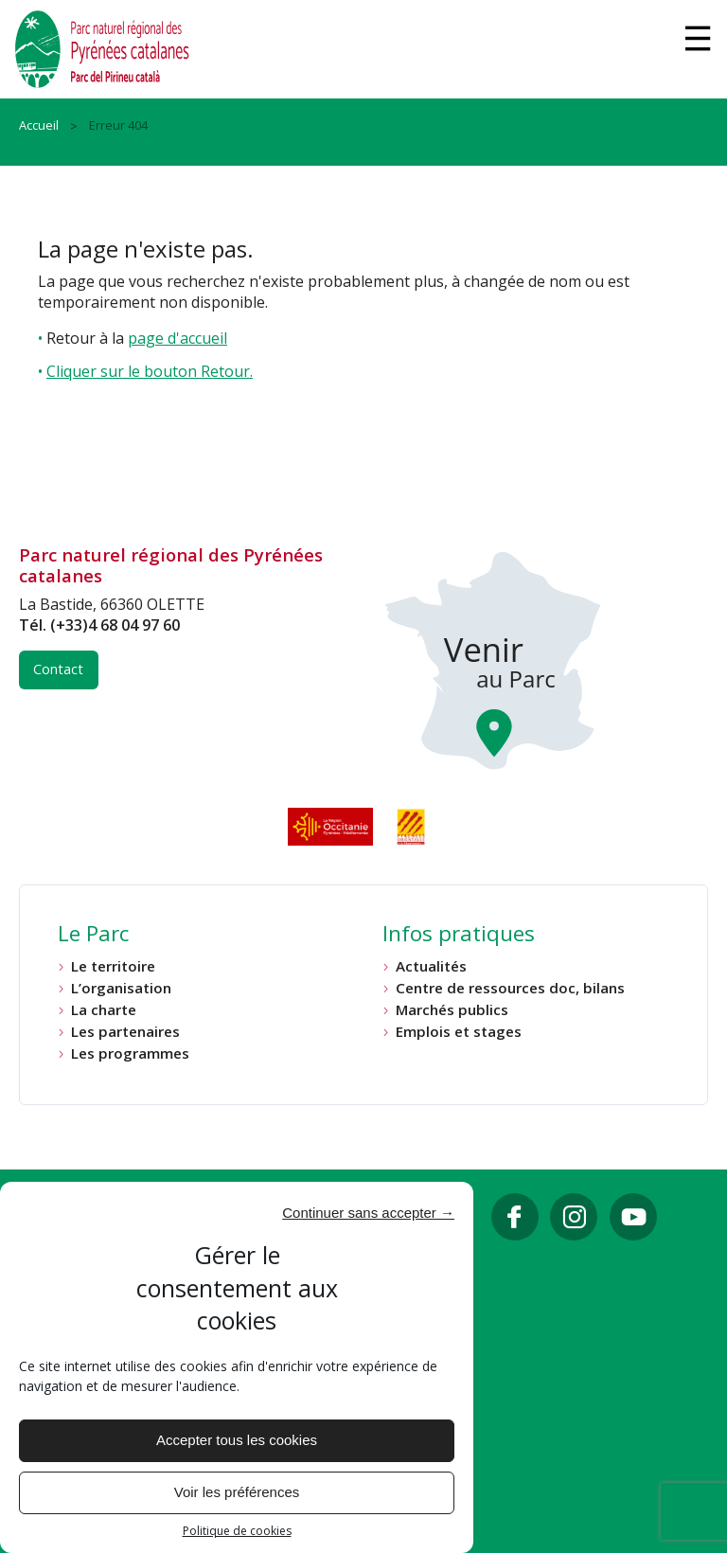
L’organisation (121, 988)
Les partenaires (125, 1032)
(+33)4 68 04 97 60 (115, 625)
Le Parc (93, 935)
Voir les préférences (237, 1492)
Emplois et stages (459, 1032)
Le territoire (113, 966)
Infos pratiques (458, 935)
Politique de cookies (237, 1531)
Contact (58, 669)
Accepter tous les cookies (236, 1440)
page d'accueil (177, 338)
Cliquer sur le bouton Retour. (149, 371)
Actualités (431, 966)
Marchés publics (452, 1010)
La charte (103, 1010)
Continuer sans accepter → (368, 1213)
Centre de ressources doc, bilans (510, 988)
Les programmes (130, 1053)
